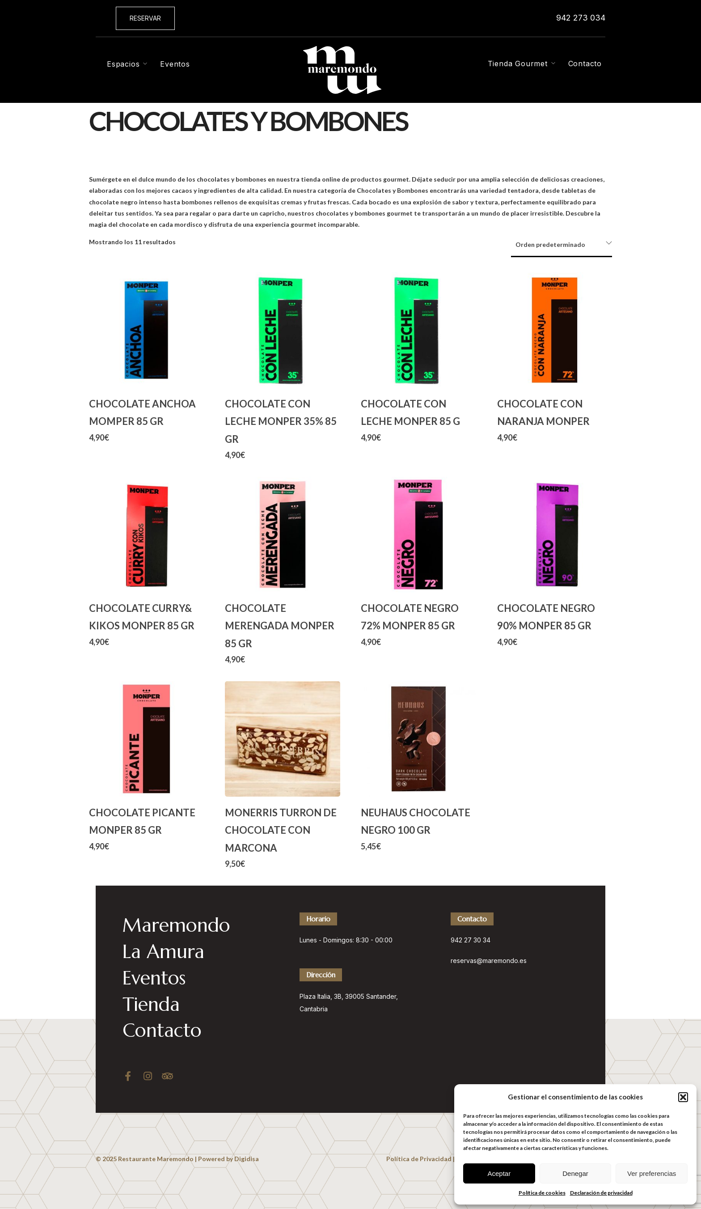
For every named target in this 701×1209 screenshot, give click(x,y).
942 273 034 (580, 17)
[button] (683, 1097)
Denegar (575, 1173)
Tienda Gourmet (518, 63)
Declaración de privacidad (601, 1192)
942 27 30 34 (470, 940)
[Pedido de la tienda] (561, 245)
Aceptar (499, 1173)
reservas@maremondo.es (489, 960)
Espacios (123, 63)
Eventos (175, 63)
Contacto (585, 63)
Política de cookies (542, 1192)
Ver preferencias (651, 1173)
